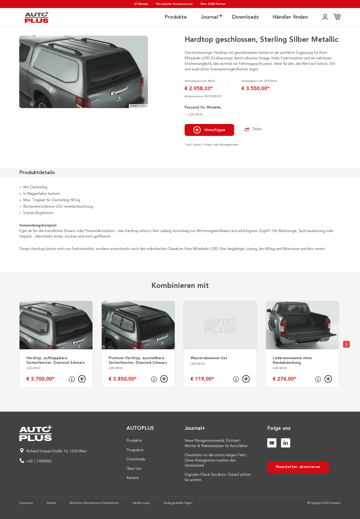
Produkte (176, 17)
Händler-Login (141, 503)
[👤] (325, 17)
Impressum (26, 503)
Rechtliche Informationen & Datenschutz (94, 503)
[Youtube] (271, 442)
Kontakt (51, 503)
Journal (209, 17)
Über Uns (134, 469)
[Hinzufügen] (82, 379)
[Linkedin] (285, 442)
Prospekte (135, 450)
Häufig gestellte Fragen (177, 503)
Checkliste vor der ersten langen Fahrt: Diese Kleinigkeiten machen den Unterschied (216, 460)
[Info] (72, 379)
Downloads (245, 17)
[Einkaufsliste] (337, 17)
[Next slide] (346, 344)
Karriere (133, 478)
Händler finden (290, 17)
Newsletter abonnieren (298, 467)
